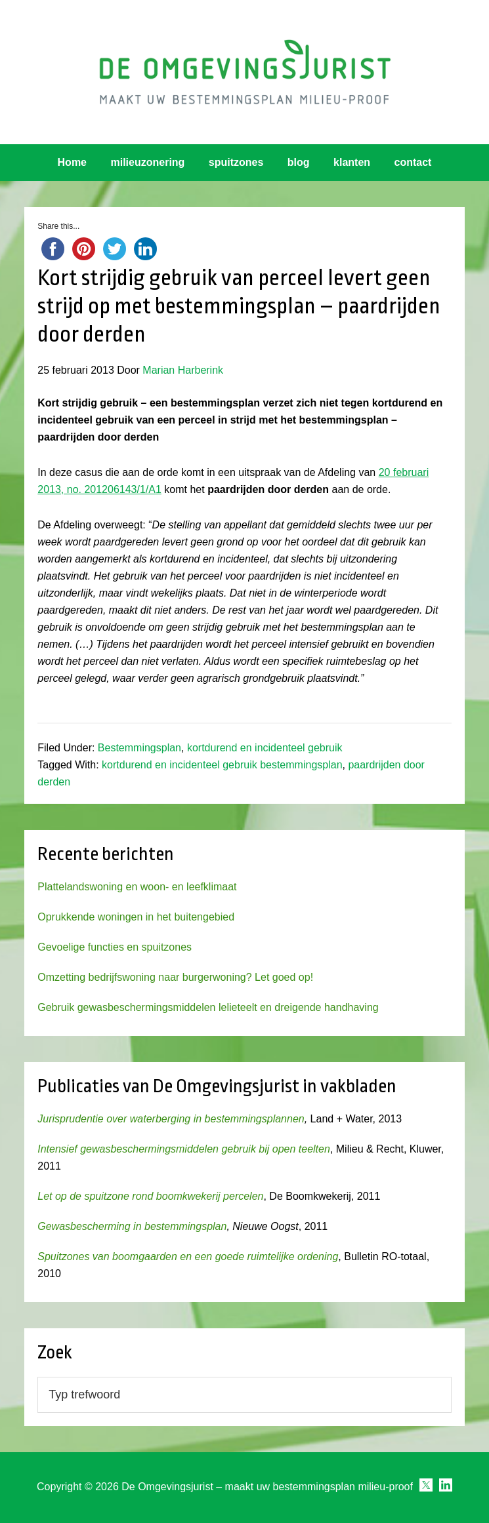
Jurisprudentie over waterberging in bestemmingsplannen (170, 1118)
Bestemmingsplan (139, 747)
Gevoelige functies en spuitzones (114, 947)
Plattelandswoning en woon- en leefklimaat (136, 886)
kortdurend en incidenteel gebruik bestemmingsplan (222, 764)
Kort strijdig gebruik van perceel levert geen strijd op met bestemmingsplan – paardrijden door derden (238, 306)
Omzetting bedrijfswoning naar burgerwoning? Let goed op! (175, 977)
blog (298, 162)
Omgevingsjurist (244, 72)
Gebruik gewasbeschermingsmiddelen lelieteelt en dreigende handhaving (207, 1007)
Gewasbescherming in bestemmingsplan (131, 1226)
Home (72, 162)
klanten (351, 162)
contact (413, 162)
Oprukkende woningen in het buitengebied (135, 916)
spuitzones (236, 162)
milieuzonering (147, 162)
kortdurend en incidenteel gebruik (265, 747)
